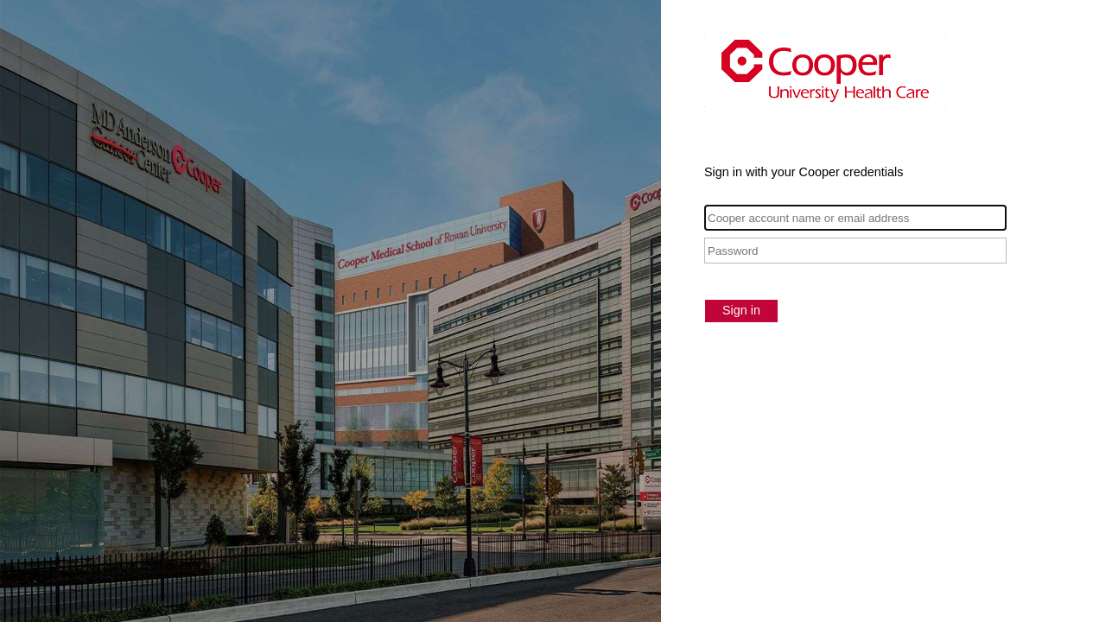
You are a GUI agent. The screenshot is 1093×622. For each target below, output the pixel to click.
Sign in (741, 310)
